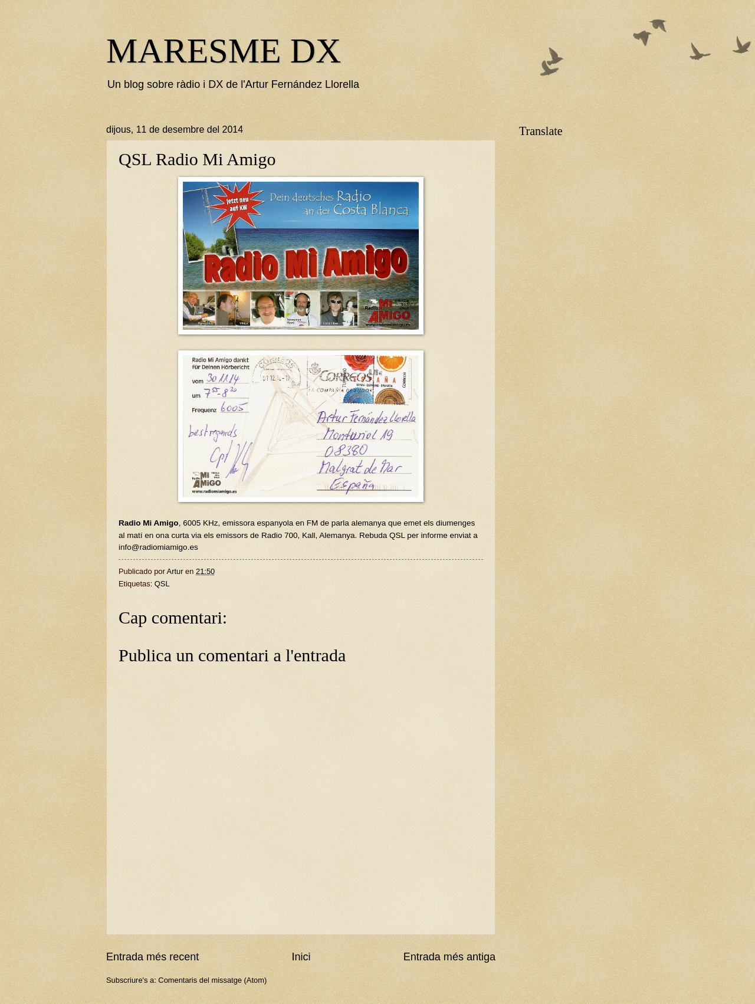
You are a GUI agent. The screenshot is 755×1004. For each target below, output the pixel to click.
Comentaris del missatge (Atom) (212, 980)
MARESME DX (223, 50)
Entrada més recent (152, 957)
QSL (162, 583)
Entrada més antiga (449, 957)
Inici (300, 957)
